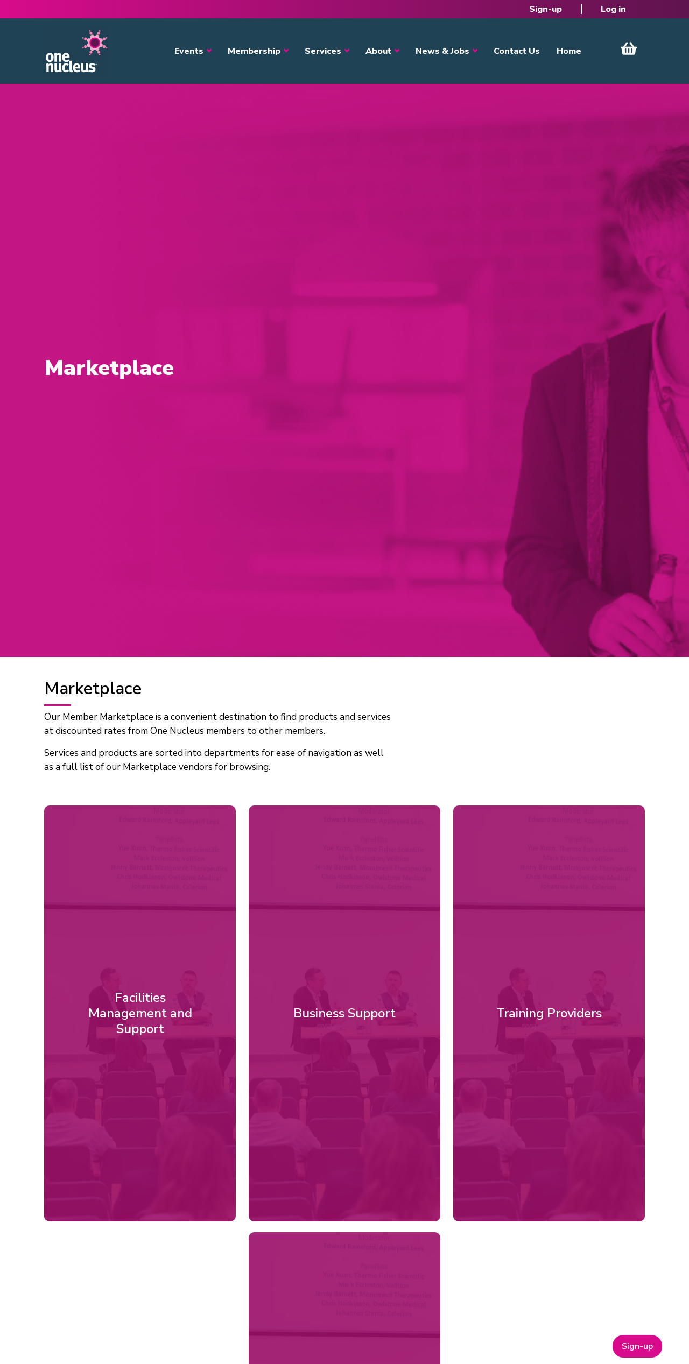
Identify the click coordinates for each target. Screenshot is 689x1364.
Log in (613, 9)
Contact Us (517, 51)
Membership (254, 51)
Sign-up (545, 9)
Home (569, 51)
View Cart (629, 48)
